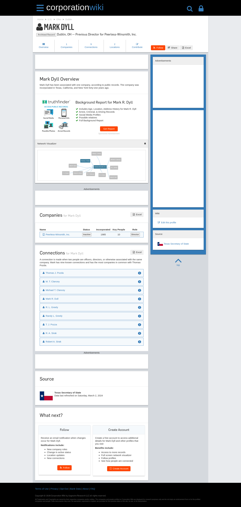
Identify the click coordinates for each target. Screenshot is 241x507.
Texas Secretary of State (173, 244)
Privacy (54, 488)
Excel (186, 47)
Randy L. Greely (97, 153)
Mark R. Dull (113, 177)
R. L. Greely (114, 167)
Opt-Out (64, 488)
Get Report (109, 128)
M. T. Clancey (90, 174)
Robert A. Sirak (78, 173)
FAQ (93, 488)
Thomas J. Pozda (85, 160)
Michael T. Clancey (115, 159)
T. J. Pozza (66, 173)
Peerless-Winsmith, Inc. (100, 167)
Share (172, 47)
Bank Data (75, 488)
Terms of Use (42, 488)
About (86, 488)
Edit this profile (166, 222)
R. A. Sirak (102, 175)
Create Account (118, 468)
